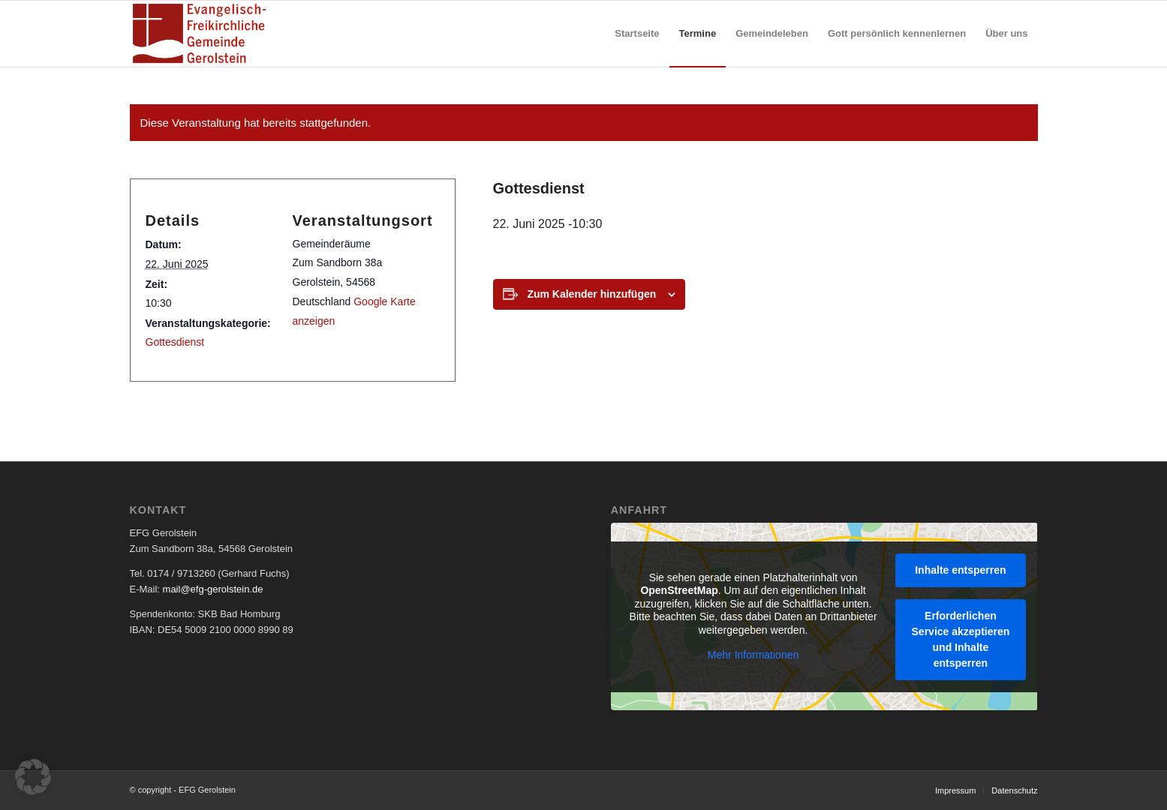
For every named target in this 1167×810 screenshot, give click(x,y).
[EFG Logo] (199, 34)
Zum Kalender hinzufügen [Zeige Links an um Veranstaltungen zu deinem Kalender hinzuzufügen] (591, 294)
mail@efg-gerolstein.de (213, 589)
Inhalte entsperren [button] (960, 569)
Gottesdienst (175, 342)
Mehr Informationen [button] (753, 655)
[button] (33, 777)
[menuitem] (637, 34)
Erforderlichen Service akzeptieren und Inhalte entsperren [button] (960, 638)
